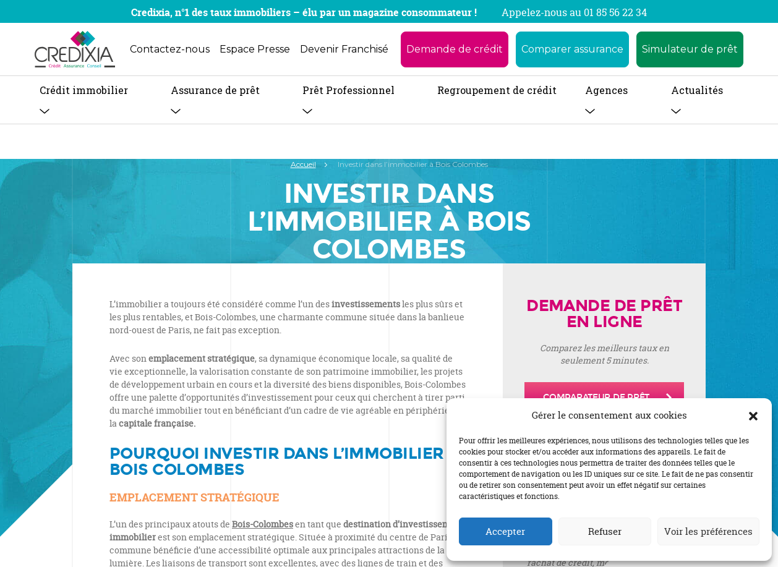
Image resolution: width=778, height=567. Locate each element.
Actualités (697, 89)
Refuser (605, 531)
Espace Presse (255, 49)
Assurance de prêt (215, 89)
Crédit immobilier (84, 89)
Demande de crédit (454, 49)
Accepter (505, 531)
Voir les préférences (708, 531)
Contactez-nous (170, 49)
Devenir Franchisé (344, 49)
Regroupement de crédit (497, 89)
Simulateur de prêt (690, 49)
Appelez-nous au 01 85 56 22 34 (574, 12)
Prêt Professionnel (348, 89)
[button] (753, 415)
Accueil (303, 164)
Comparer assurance (572, 49)
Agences (606, 89)
